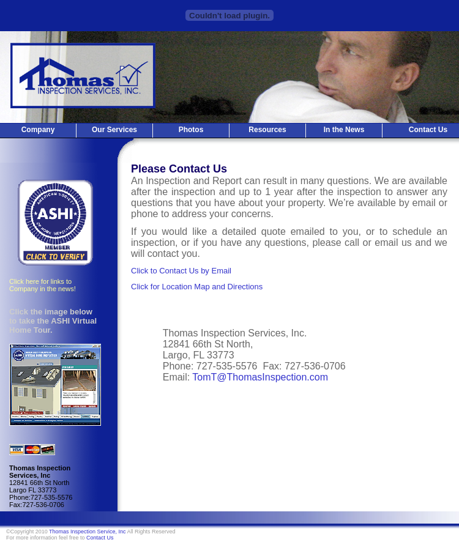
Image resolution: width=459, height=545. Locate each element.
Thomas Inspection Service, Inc (87, 531)
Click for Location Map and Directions (197, 286)
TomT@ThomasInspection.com (260, 377)
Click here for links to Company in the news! (42, 285)
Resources (267, 129)
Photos (191, 129)
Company (38, 129)
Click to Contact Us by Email (181, 270)
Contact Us (100, 538)
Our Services (114, 129)
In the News (344, 129)
